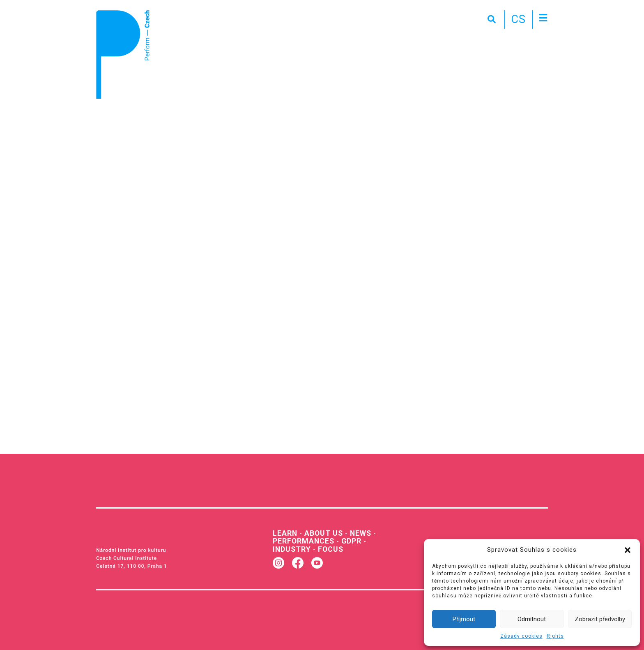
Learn (284, 533)
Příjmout (464, 619)
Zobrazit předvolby (600, 619)
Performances (302, 540)
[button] (627, 550)
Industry (290, 547)
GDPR (347, 540)
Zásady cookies (521, 636)
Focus (327, 547)
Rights (555, 636)
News (356, 533)
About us (321, 533)
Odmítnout (532, 619)
